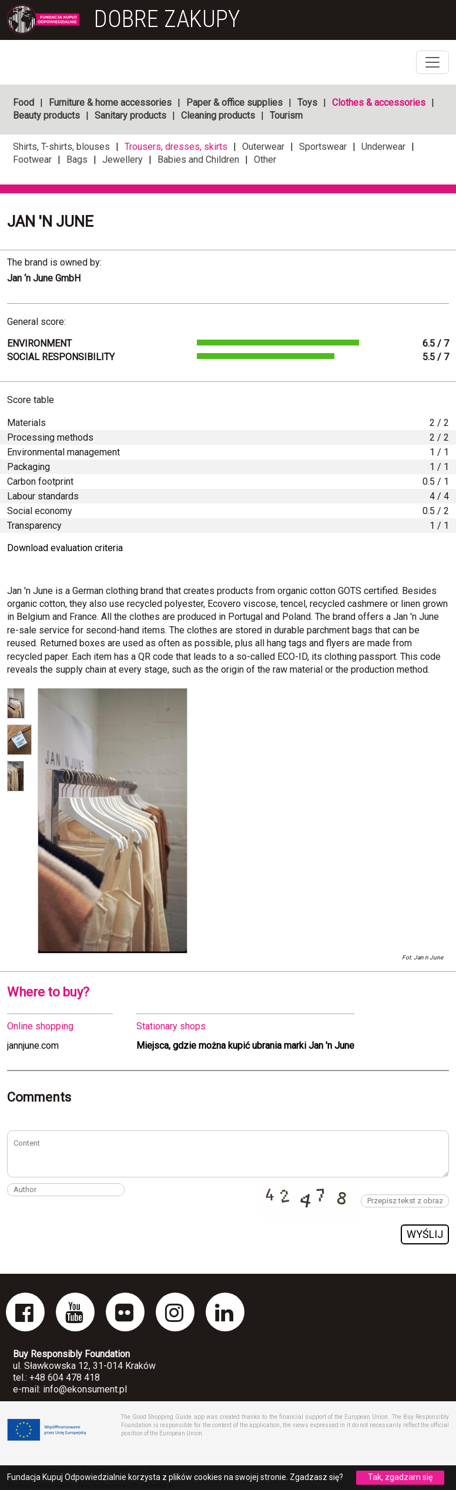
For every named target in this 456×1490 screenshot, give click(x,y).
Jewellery (122, 159)
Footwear (32, 159)
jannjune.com (33, 1045)
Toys (307, 102)
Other (265, 159)
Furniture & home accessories (110, 102)
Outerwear (263, 146)
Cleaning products (218, 115)
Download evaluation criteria (65, 547)
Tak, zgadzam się (400, 1477)
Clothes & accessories (378, 102)
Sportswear (323, 146)
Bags (77, 159)
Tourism (286, 115)
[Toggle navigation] (432, 62)
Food (23, 102)
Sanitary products (130, 115)
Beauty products (46, 115)
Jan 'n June (50, 221)
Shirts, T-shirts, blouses (61, 146)
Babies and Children (198, 159)
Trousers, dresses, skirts (176, 146)
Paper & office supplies (234, 102)
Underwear (383, 146)
